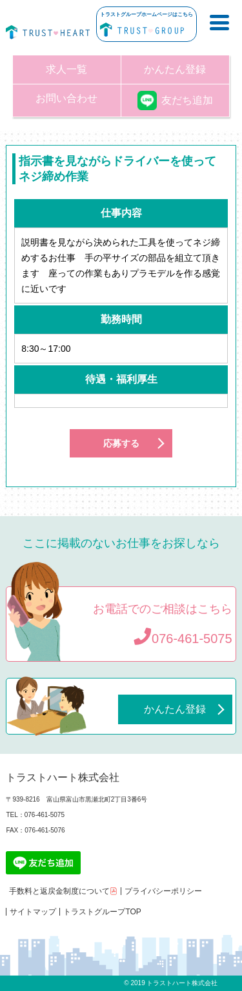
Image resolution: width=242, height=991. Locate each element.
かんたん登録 (175, 69)
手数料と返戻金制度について (63, 891)
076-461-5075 (183, 638)
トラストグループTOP (102, 911)
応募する (121, 443)
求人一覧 (66, 69)
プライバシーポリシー (163, 891)
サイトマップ (33, 911)
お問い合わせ (66, 98)
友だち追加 (175, 100)
